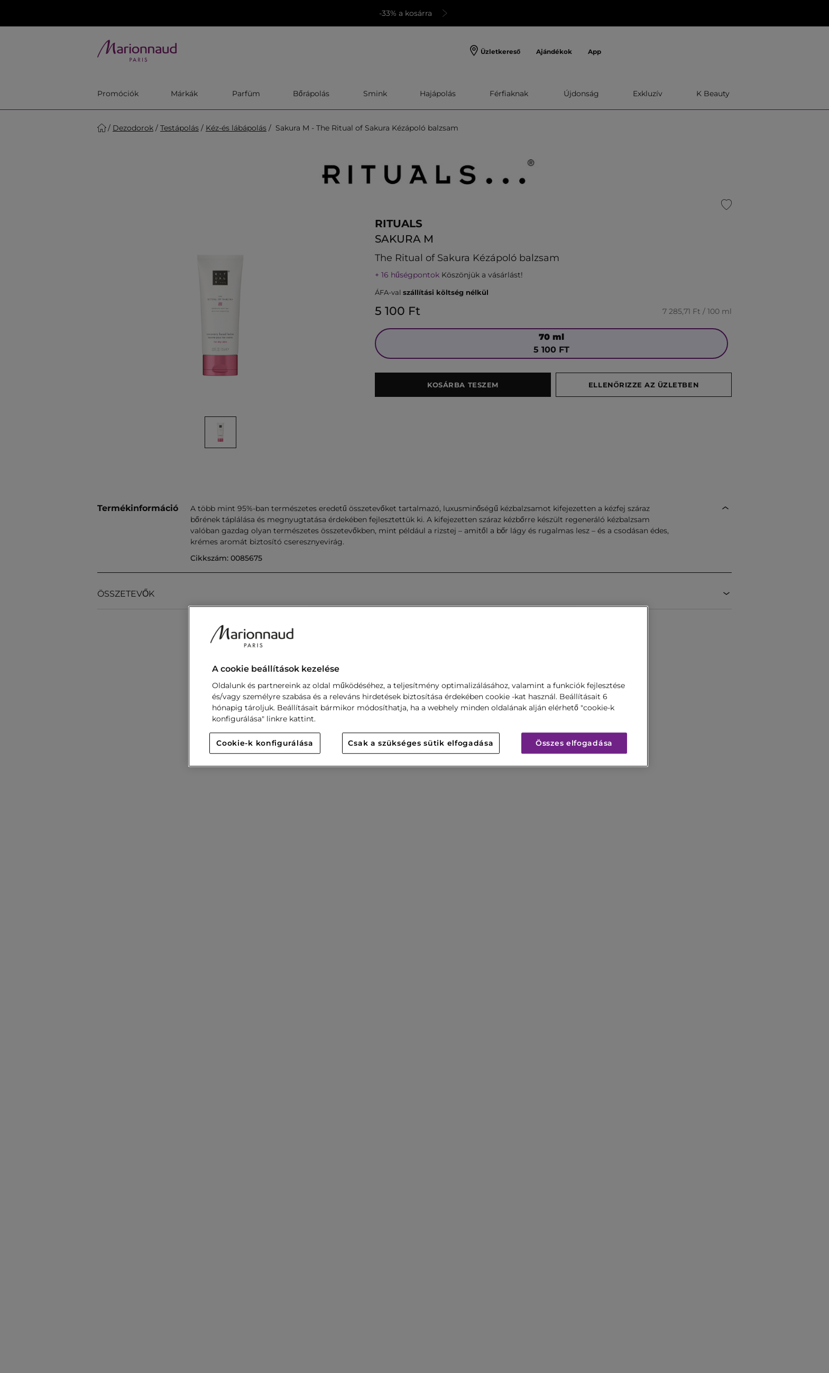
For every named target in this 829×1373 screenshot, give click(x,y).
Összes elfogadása (574, 743)
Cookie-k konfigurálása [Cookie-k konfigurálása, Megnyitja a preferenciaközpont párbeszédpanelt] (264, 743)
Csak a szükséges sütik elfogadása (420, 743)
